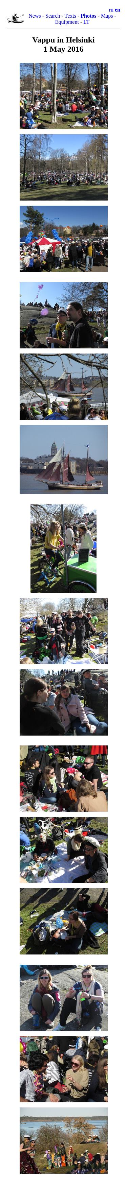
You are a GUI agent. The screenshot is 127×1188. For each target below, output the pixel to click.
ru (111, 10)
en (117, 10)
